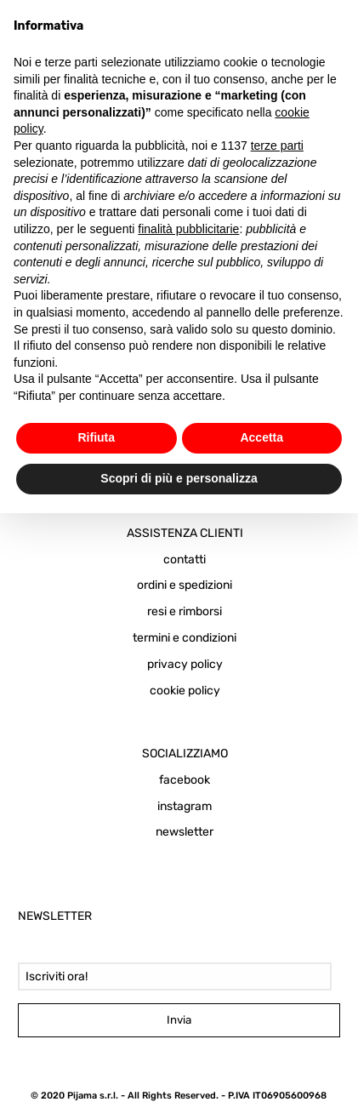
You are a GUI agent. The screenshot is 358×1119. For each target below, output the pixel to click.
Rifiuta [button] (96, 437)
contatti (184, 559)
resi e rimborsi (184, 611)
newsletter (184, 832)
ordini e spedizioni (184, 585)
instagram (184, 806)
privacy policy (185, 664)
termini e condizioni (184, 638)
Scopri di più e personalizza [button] (178, 478)
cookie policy (185, 690)
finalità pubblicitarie (188, 229)
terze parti (277, 145)
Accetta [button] (261, 437)
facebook (184, 780)
